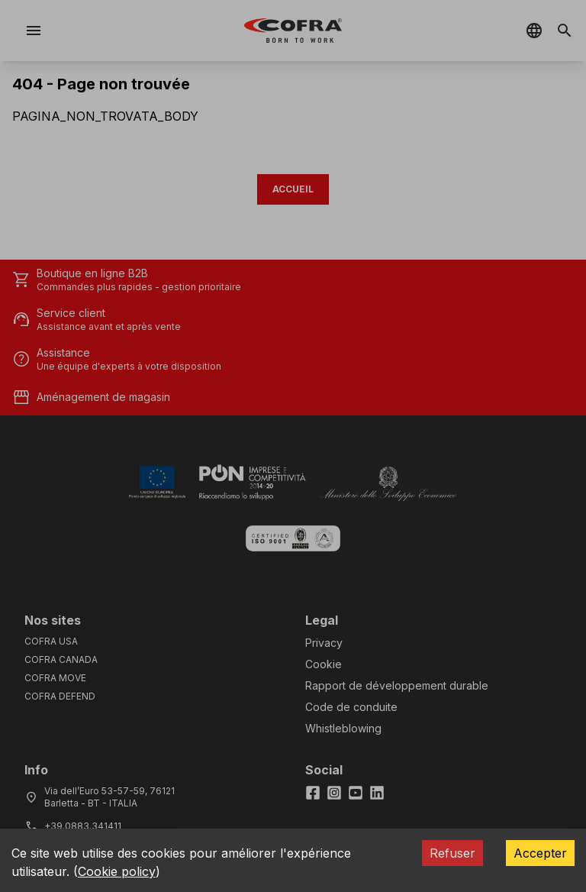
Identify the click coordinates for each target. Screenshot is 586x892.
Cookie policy (117, 871)
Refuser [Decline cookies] (452, 853)
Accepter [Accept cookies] (540, 853)
